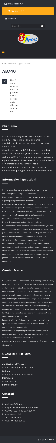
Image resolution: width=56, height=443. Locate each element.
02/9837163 (43, 341)
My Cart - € (16, 11)
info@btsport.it (14, 341)
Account (10, 18)
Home (4, 64)
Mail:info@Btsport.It (15, 404)
